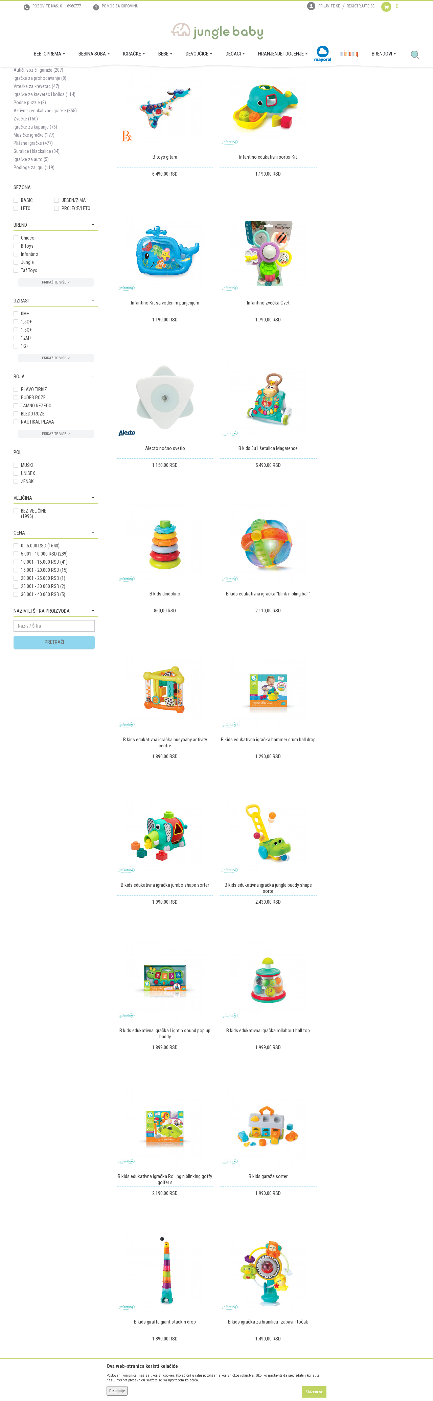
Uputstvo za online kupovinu (132, 1267)
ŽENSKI (28, 546)
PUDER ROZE (33, 463)
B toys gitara (165, 222)
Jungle (27, 327)
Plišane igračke (33, 208)
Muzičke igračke (34, 200)
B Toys (27, 311)
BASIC (27, 265)
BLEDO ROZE (33, 479)
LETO (25, 273)
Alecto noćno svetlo (268, 368)
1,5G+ (26, 387)
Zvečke (26, 184)
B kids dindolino (165, 513)
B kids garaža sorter (164, 950)
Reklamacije (208, 1267)
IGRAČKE (66, 74)
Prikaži (329, 99)
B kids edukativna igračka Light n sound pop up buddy (164, 807)
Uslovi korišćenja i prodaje (129, 1248)
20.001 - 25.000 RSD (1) (43, 643)
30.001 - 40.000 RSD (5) (43, 659)
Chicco (28, 303)
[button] (417, 55)
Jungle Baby (24, 74)
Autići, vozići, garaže (38, 135)
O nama (21, 1248)
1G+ (24, 411)
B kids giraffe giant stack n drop (268, 950)
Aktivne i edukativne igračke (45, 176)
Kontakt (21, 1267)
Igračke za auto (31, 224)
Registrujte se (360, 6)
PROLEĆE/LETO (76, 273)
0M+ (25, 379)
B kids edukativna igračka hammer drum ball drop (164, 659)
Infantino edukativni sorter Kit (268, 222)
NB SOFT (228, 1383)
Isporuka (205, 1248)
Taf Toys (29, 335)
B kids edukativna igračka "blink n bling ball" (268, 513)
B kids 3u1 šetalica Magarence (371, 368)
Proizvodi (46, 74)
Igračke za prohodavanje (40, 143)
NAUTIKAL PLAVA (37, 487)
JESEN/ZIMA (74, 265)
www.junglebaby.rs (189, 1383)
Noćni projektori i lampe (41, 119)
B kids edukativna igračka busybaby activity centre (371, 516)
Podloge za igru (34, 232)
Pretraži (54, 707)
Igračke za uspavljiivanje (41, 127)
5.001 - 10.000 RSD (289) (44, 619)
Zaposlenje (24, 1257)
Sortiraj (236, 99)
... (386, 1015)
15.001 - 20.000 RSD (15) (44, 635)
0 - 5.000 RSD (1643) (40, 611)
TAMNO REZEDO (36, 471)
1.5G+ (26, 395)
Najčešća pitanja (120, 1305)
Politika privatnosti (123, 1295)
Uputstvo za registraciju (127, 1257)
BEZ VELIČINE (33, 578)
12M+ (26, 403)
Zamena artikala (212, 1257)
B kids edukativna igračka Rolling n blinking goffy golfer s (371, 807)
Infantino (29, 319)
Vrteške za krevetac (36, 151)
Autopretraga (208, 99)
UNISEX (28, 538)
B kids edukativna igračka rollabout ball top (268, 804)
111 (400, 1015)
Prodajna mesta (29, 1276)
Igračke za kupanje (35, 192)
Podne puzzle (30, 168)
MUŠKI (27, 530)
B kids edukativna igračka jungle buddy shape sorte (371, 662)
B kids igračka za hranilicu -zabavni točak (371, 950)
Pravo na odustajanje (217, 1286)
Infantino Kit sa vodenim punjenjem (371, 222)
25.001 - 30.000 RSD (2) (43, 651)
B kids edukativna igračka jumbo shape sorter (268, 659)
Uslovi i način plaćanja (126, 1276)
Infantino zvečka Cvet (164, 368)
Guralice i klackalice (37, 216)
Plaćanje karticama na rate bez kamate (141, 1286)
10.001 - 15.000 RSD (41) (44, 627)
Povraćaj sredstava (215, 1276)
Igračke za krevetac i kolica (44, 159)
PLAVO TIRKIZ (34, 454)
